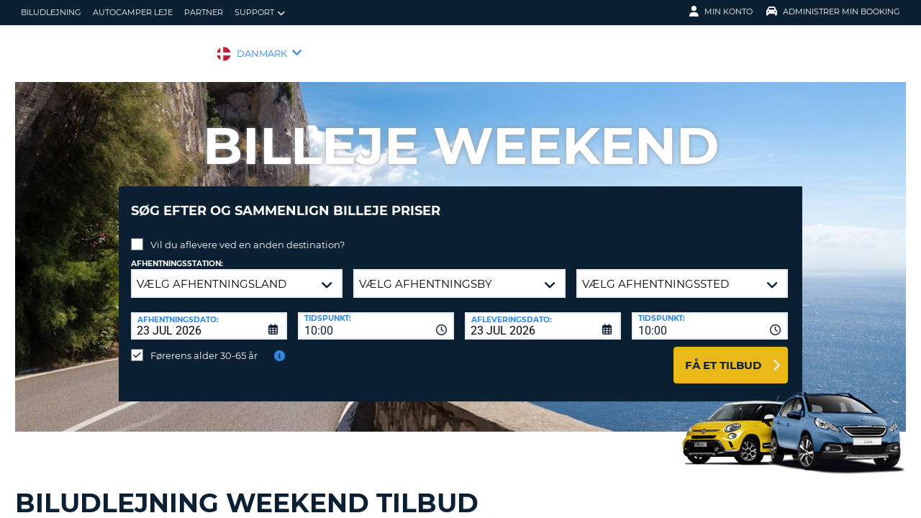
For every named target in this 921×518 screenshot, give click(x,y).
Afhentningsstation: (177, 253)
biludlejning (51, 12)
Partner (203, 12)
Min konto (721, 11)
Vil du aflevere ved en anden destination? (247, 234)
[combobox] (376, 315)
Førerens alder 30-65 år (204, 344)
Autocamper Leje (133, 12)
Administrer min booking (833, 11)
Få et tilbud (723, 354)
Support (260, 12)
